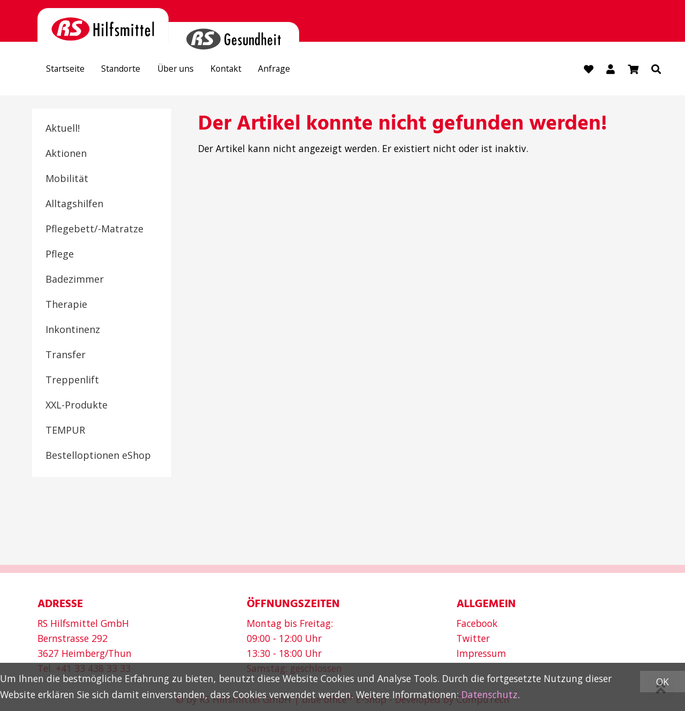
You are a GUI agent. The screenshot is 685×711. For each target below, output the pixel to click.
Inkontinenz (72, 329)
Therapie (66, 304)
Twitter (473, 638)
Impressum (481, 653)
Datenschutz (489, 694)
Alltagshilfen (74, 204)
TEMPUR (65, 430)
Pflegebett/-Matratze (94, 229)
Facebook (477, 623)
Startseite (68, 70)
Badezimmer (74, 279)
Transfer (65, 355)
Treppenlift (72, 380)
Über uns (192, 70)
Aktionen (66, 153)
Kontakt (249, 70)
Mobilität (66, 178)
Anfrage (303, 70)
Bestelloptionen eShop (98, 455)
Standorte (131, 70)
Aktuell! (62, 128)
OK (662, 681)
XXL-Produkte (76, 405)
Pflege (59, 254)
